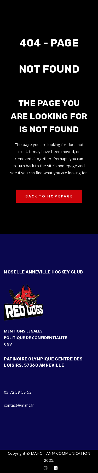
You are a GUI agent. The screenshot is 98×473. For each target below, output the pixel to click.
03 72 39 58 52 (18, 392)
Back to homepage (49, 196)
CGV (8, 344)
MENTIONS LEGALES (23, 331)
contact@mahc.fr (19, 405)
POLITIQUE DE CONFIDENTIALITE (35, 337)
